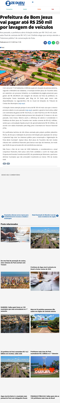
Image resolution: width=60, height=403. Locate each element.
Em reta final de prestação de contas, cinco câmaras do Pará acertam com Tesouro (13, 263)
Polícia (39, 9)
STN (8, 163)
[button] (45, 43)
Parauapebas (9, 9)
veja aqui (22, 104)
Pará (53, 9)
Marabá (25, 9)
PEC (4, 163)
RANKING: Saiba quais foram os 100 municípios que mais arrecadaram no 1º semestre (14, 309)
